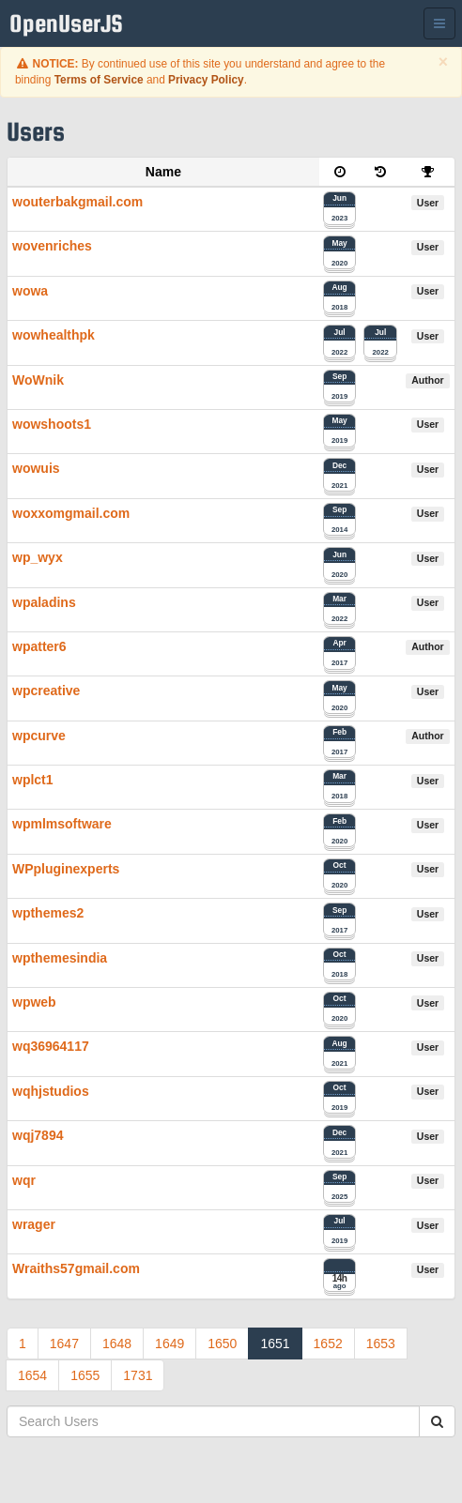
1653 (380, 1343)
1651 (274, 1343)
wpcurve (39, 735)
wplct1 (33, 779)
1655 (85, 1375)
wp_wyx (37, 557)
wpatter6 (39, 646)
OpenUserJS (70, 23)
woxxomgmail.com (71, 513)
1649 (169, 1343)
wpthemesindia (59, 957)
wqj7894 (37, 1135)
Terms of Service (99, 79)
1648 (116, 1343)
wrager (33, 1224)
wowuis (36, 468)
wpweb (34, 1002)
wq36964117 (50, 1046)
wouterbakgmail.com (77, 201)
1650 (222, 1343)
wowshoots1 (51, 424)
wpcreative (46, 690)
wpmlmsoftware (62, 823)
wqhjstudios (50, 1091)
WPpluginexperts (65, 868)
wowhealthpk (53, 334)
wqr (24, 1180)
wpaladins (44, 602)
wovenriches (52, 245)
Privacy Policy (206, 79)
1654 (32, 1375)
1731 (137, 1375)
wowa (30, 290)
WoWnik (38, 379)
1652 (328, 1343)
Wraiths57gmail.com (76, 1268)
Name (163, 171)
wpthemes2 (48, 912)
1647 (64, 1343)
